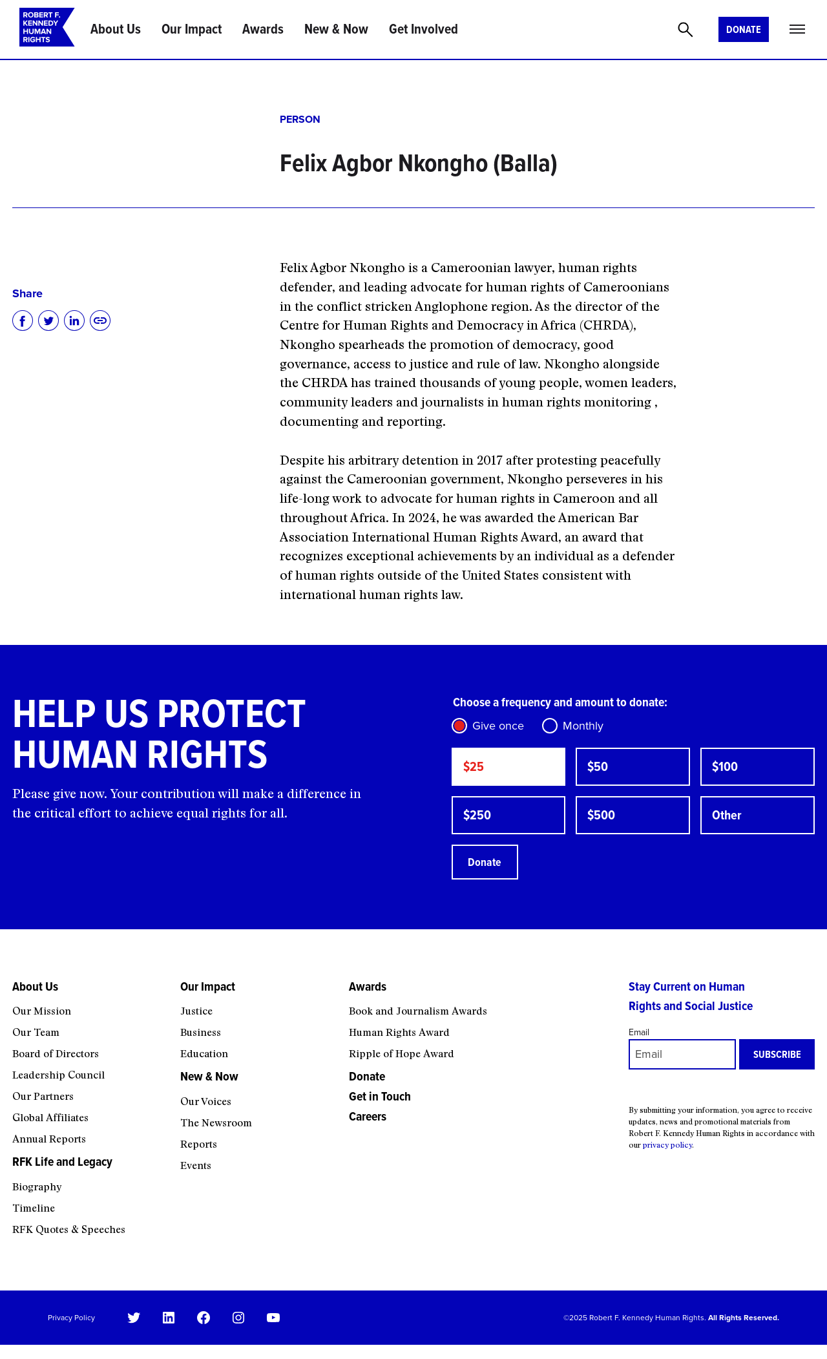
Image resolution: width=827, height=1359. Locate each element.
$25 (475, 769)
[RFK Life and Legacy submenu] (88, 1189)
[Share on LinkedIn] (74, 320)
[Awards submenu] (480, 1013)
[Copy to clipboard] (100, 320)
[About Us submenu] (88, 1013)
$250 (480, 822)
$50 (600, 769)
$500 (604, 822)
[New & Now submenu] (256, 1104)
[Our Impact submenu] (256, 1013)
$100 (728, 769)
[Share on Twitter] (48, 320)
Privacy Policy (71, 1331)
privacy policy (667, 1158)
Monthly (583, 725)
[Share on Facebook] (22, 320)
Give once (498, 725)
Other (730, 822)
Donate (743, 29)
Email (639, 1045)
